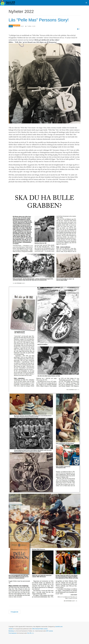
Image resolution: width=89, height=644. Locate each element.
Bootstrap (11, 631)
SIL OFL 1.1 (30, 633)
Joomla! (11, 628)
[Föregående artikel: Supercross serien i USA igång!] (14, 612)
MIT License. (49, 631)
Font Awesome (13, 633)
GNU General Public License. (40, 628)
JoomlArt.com (58, 626)
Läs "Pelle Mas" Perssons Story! (39, 20)
